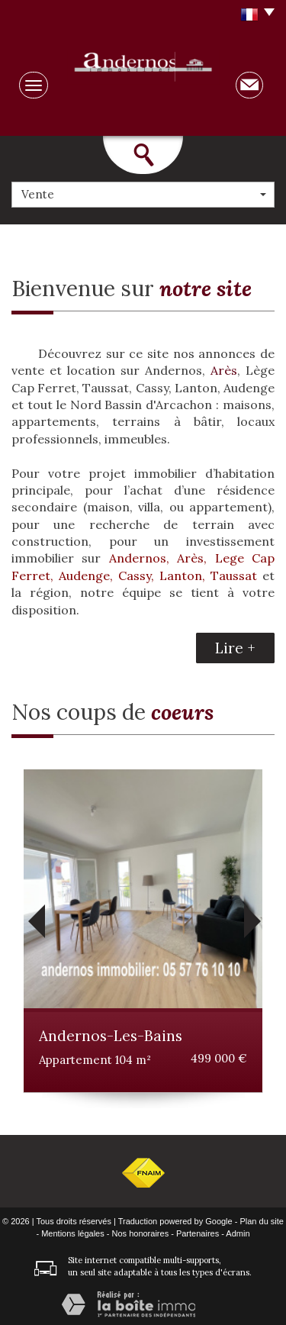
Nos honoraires (140, 1233)
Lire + (235, 648)
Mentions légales (72, 1233)
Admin (237, 1233)
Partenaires (197, 1233)
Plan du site (261, 1221)
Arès (223, 370)
